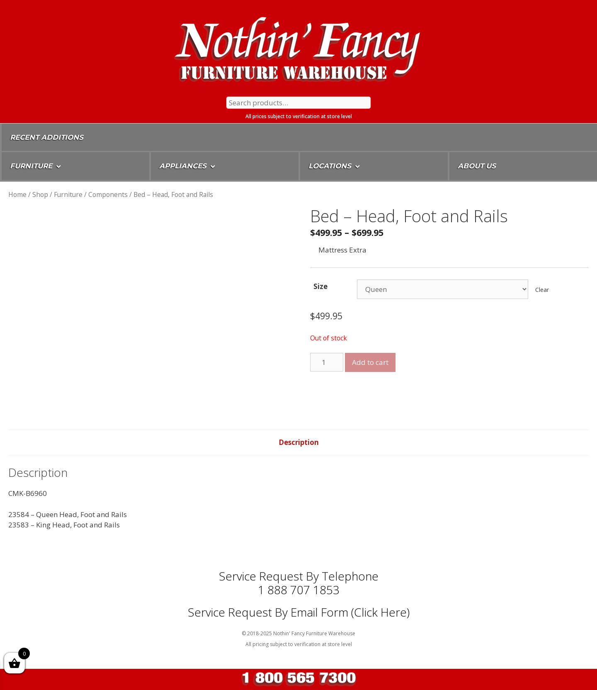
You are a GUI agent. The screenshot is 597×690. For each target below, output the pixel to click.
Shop (40, 194)
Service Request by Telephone (299, 576)
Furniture (68, 194)
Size (320, 286)
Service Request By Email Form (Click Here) (299, 612)
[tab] (299, 442)
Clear (542, 290)
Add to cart (370, 362)
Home (17, 194)
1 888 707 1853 (299, 590)
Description (299, 442)
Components (108, 194)
